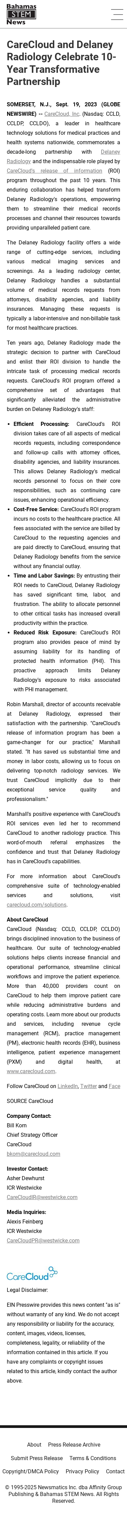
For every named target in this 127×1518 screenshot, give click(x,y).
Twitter (88, 1086)
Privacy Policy (82, 1471)
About (34, 1444)
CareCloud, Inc (61, 114)
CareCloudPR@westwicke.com (43, 1240)
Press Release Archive (74, 1444)
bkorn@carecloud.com (33, 1154)
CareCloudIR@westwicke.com (42, 1197)
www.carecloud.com (31, 1071)
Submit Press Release (37, 1458)
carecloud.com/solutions (36, 905)
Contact (115, 1471)
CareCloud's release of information (54, 171)
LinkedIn (68, 1086)
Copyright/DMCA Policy (30, 1471)
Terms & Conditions (92, 1458)
